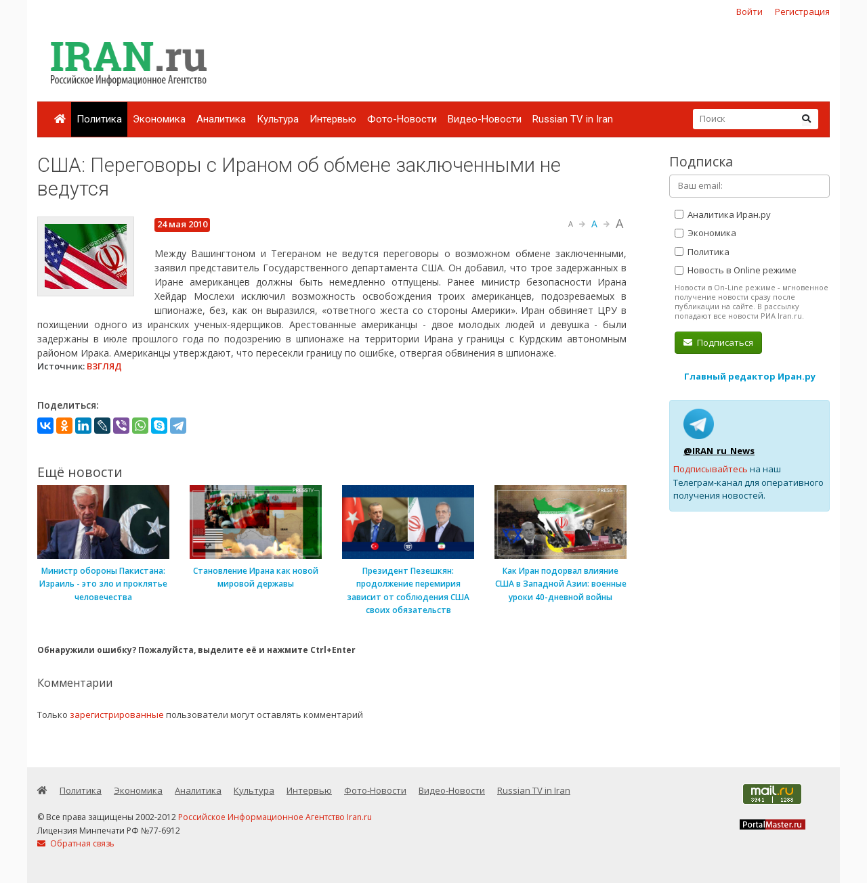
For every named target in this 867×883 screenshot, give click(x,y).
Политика (99, 119)
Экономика (159, 119)
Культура (278, 119)
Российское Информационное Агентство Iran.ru (275, 817)
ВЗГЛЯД (104, 366)
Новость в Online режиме (736, 270)
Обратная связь (75, 843)
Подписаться (718, 342)
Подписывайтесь (710, 469)
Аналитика (221, 119)
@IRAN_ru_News (719, 451)
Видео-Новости (485, 119)
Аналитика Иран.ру (723, 214)
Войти (749, 11)
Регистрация (802, 11)
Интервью (333, 119)
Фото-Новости (402, 119)
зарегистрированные (117, 714)
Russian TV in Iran (572, 119)
